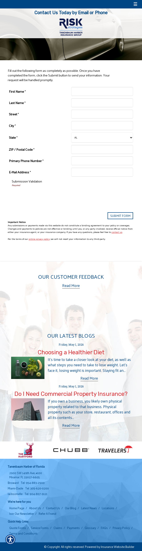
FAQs (104, 528)
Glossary (90, 528)
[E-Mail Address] (102, 172)
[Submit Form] (120, 215)
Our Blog (70, 508)
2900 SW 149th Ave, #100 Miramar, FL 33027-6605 (25, 475)
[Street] (102, 114)
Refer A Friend (47, 513)
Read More (71, 285)
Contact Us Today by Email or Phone (71, 12)
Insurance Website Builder (117, 546)
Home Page (16, 508)
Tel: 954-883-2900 (33, 483)
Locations (108, 508)
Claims (58, 528)
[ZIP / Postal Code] (102, 149)
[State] (102, 137)
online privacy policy (39, 239)
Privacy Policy (121, 528)
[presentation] (45, 195)
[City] (102, 125)
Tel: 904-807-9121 (36, 494)
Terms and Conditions (23, 533)
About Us (35, 508)
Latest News (89, 508)
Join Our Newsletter (21, 513)
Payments (73, 528)
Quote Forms (17, 528)
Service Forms (40, 528)
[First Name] (102, 91)
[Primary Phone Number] (102, 160)
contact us (117, 232)
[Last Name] (102, 102)
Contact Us (53, 508)
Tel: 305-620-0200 (37, 488)
